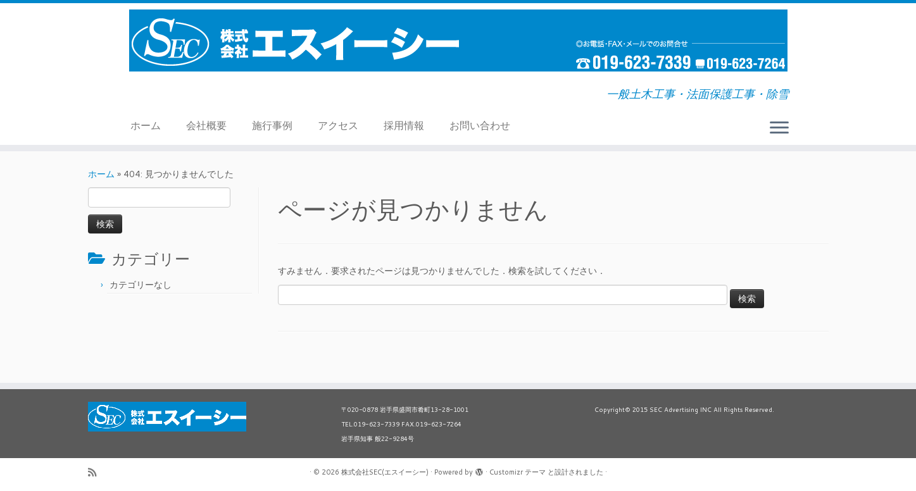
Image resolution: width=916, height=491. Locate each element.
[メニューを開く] (779, 128)
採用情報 (404, 125)
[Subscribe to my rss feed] (96, 472)
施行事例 (272, 125)
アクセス (338, 125)
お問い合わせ (479, 125)
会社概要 (206, 125)
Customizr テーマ (517, 472)
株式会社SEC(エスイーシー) (385, 472)
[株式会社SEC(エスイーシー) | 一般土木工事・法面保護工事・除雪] (458, 40)
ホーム (145, 125)
